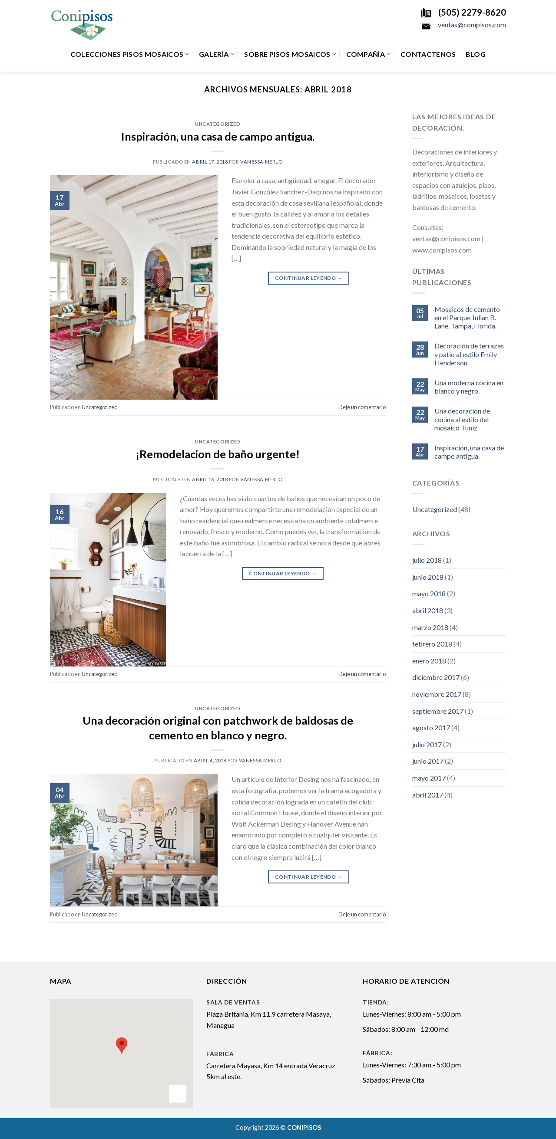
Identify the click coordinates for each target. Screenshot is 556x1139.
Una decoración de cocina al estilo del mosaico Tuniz (462, 419)
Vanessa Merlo (261, 161)
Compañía (368, 54)
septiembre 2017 (437, 711)
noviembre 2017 (436, 694)
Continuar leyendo (308, 278)
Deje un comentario (362, 407)
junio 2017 (427, 761)
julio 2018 (427, 560)
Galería (217, 54)
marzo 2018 (430, 627)
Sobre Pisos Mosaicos (290, 54)
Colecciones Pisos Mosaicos (129, 54)
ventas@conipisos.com (472, 24)
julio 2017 (427, 744)
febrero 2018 (432, 644)
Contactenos (428, 54)
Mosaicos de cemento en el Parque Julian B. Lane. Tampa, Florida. (467, 317)
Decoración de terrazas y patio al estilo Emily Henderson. (469, 353)
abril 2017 (427, 795)
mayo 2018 (429, 593)
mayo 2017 (429, 778)
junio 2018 (427, 577)
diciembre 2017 (436, 677)
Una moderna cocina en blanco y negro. (468, 386)
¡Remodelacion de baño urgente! (218, 453)
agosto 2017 (431, 727)
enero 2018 (429, 660)
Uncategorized (217, 124)
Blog (476, 54)
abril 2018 (427, 610)
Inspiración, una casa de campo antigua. (217, 136)
